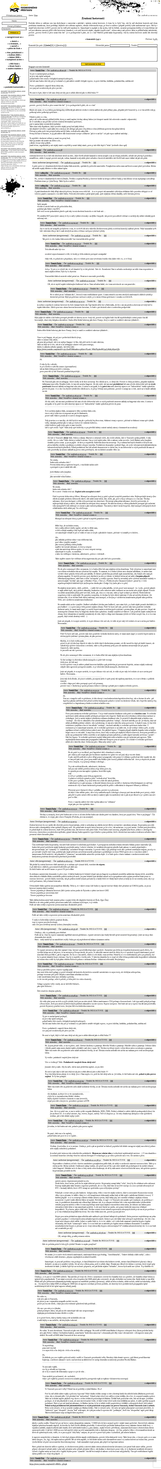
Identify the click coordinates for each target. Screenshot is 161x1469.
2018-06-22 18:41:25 (75, 1043)
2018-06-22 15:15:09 (87, 283)
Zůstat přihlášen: (14, 26)
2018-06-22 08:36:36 (58, 102)
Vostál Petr (40, 73)
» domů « (14, 41)
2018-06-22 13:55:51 (65, 201)
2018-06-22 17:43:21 (69, 1327)
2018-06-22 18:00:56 (58, 73)
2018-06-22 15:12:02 (68, 356)
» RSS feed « (14, 63)
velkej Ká (44, 175)
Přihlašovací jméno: (14, 15)
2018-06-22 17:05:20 (65, 1274)
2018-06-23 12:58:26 (85, 1178)
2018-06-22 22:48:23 (96, 710)
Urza (35, 15)
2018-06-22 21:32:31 (91, 693)
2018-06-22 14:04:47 (70, 226)
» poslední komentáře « (14, 87)
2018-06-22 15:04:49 (66, 327)
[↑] (95, 165)
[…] (10, 128)
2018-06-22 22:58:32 (93, 1163)
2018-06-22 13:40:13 (69, 824)
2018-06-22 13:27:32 (62, 188)
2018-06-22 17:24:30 (66, 967)
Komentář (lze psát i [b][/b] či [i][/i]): (48, 45)
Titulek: (134, 45)
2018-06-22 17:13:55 (65, 1293)
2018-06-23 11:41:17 (57, 1461)
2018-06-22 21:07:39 (80, 1143)
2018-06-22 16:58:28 (62, 1420)
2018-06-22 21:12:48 (82, 1243)
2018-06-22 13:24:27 (62, 176)
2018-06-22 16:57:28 (70, 932)
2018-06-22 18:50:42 (83, 484)
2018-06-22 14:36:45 (75, 266)
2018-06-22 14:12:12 (77, 304)
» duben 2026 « (14, 57)
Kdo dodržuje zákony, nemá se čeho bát (13, 92)
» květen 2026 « (14, 55)
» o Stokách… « (14, 43)
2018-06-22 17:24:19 (77, 435)
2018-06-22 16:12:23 (64, 864)
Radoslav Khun (5, 115)
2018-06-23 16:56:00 (98, 1235)
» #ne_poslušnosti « (14, 52)
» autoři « (14, 46)
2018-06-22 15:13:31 (69, 811)
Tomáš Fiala (51, 225)
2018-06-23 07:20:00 (97, 749)
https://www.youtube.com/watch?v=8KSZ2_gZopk (48, 1467)
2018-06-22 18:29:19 (74, 1386)
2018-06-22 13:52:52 (62, 842)
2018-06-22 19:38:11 (75, 1123)
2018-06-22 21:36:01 (75, 1252)
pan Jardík (4, 91)
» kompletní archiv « (14, 59)
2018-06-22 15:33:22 (72, 379)
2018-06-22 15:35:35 (80, 291)
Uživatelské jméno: (103, 45)
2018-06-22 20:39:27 (88, 566)
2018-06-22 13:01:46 (72, 165)
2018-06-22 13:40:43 (65, 314)
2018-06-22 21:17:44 (88, 631)
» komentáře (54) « (93, 39)
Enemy (38, 153)
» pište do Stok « (14, 48)
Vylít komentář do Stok (93, 67)
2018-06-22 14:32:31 (73, 246)
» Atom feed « (14, 66)
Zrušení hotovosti (93, 18)
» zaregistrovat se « (14, 37)
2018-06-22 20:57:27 (80, 1108)
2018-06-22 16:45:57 (73, 398)
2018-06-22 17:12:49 (67, 947)
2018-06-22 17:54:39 (70, 1342)
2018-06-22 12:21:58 (54, 153)
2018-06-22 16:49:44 (61, 912)
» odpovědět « (150, 102)
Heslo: (14, 21)
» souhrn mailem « (14, 68)
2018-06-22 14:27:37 (82, 238)
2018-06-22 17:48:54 (70, 998)
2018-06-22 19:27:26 (84, 515)
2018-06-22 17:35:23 (78, 457)
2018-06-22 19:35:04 (76, 1084)
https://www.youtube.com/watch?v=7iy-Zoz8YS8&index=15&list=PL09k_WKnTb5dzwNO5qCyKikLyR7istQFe (78, 352)
